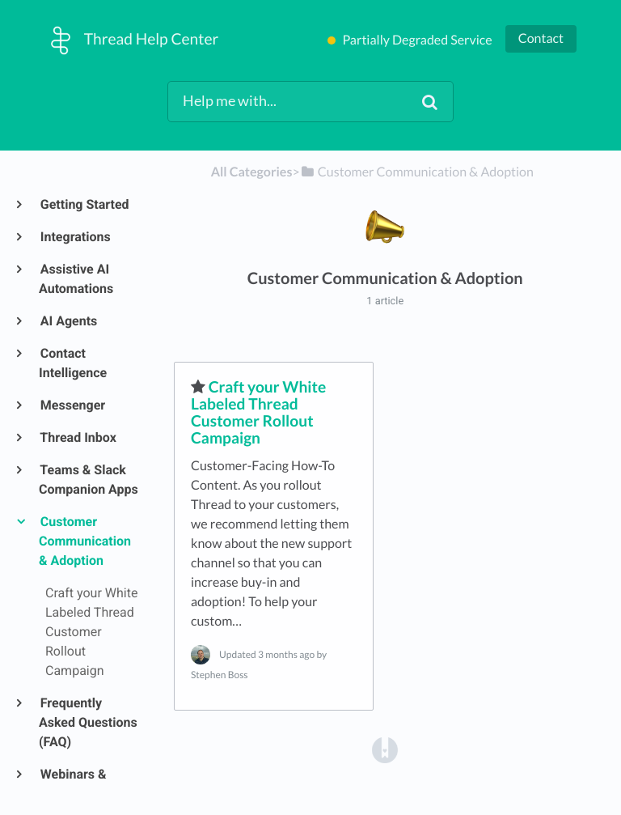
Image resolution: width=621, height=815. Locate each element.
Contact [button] (541, 38)
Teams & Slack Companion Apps (88, 479)
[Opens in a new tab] (385, 749)
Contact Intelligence (73, 363)
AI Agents (68, 321)
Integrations (75, 236)
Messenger (72, 405)
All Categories (252, 172)
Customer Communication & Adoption (85, 541)
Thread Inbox (77, 437)
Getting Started (84, 204)
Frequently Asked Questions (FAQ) (88, 722)
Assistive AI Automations (76, 278)
